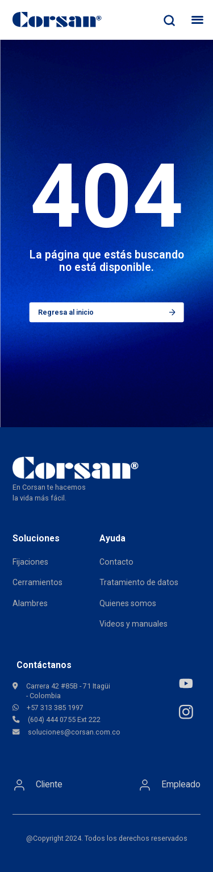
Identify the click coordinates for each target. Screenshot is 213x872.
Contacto (116, 561)
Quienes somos (127, 603)
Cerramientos (37, 582)
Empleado (169, 785)
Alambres (30, 603)
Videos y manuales (133, 623)
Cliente (37, 785)
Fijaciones (30, 561)
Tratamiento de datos (138, 582)
